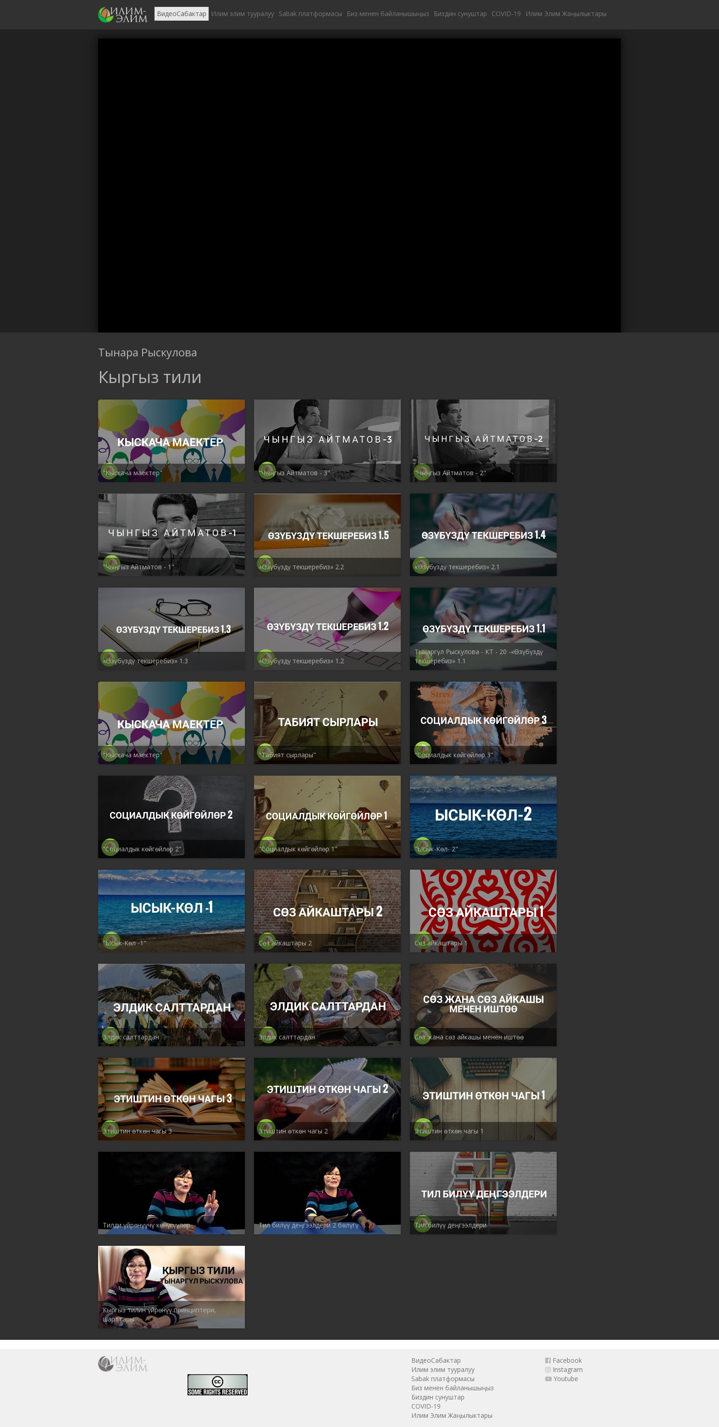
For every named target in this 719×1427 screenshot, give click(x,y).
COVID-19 (506, 13)
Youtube (561, 1378)
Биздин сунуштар (460, 13)
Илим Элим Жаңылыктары (566, 13)
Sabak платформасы (310, 13)
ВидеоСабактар (181, 13)
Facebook (563, 1360)
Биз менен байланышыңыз (388, 13)
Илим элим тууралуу (242, 13)
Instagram (564, 1369)
